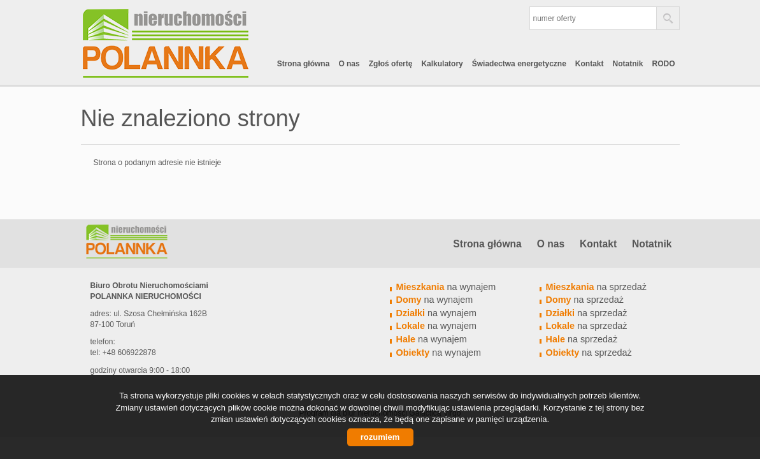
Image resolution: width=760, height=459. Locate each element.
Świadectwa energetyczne (519, 63)
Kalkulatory (441, 63)
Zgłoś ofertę (391, 63)
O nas (348, 63)
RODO (663, 63)
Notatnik (628, 63)
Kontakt (589, 63)
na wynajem (446, 287)
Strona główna (303, 63)
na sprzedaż (596, 287)
